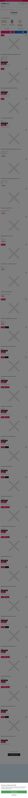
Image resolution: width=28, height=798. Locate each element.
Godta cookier (14, 791)
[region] (14, 790)
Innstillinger (14, 794)
